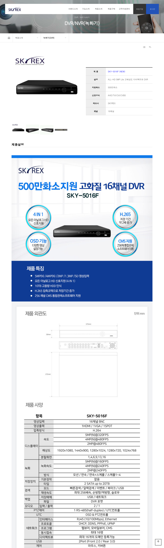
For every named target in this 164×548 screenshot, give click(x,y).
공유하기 (153, 37)
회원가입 (139, 9)
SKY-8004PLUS (28, 506)
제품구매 (111, 9)
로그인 (152, 9)
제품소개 (98, 9)
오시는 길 (40, 517)
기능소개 (86, 9)
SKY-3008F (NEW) (29, 500)
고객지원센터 (124, 9)
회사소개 (10, 517)
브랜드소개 (73, 9)
